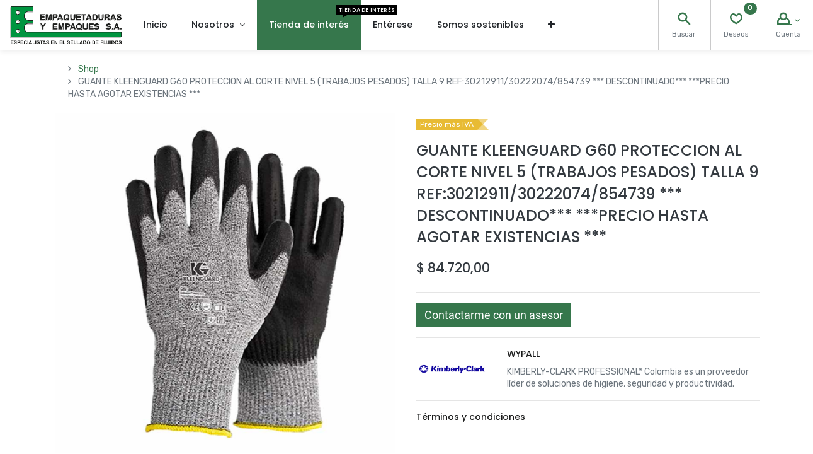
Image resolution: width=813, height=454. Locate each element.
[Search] (684, 20)
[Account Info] (788, 20)
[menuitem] (155, 25)
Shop (88, 69)
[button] (551, 25)
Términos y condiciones (470, 416)
